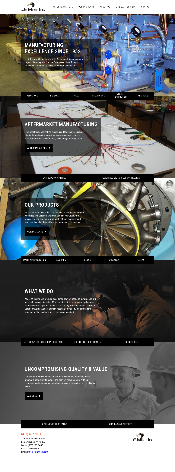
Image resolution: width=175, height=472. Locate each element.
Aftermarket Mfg (63, 6)
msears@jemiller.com (37, 452)
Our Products (86, 6)
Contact (146, 6)
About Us (105, 6)
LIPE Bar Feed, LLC (126, 6)
